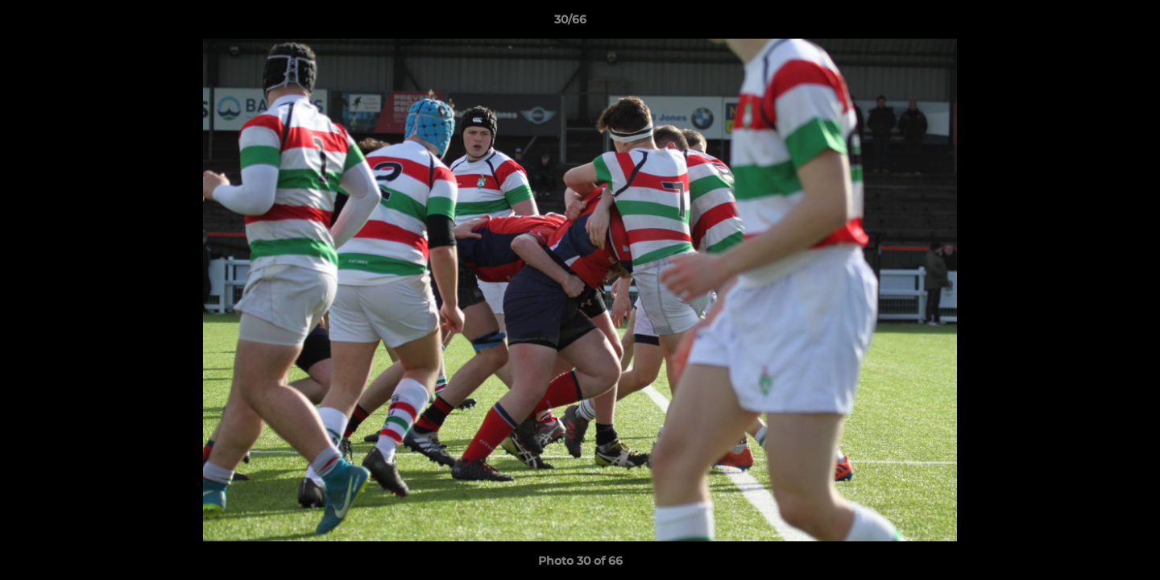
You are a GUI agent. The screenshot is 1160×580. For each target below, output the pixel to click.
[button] (1092, 23)
